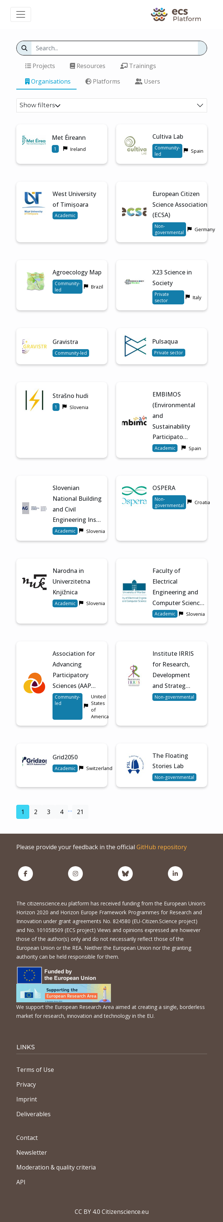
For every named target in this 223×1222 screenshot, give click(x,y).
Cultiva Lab (167, 136)
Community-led (167, 151)
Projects (40, 66)
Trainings (138, 66)
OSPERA (163, 488)
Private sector (162, 297)
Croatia (202, 502)
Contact (27, 1138)
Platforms (102, 81)
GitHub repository (161, 847)
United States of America (100, 706)
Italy (197, 297)
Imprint (26, 1099)
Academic (65, 215)
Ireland (78, 149)
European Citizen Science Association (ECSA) (179, 204)
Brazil (97, 286)
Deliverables (33, 1114)
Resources (87, 66)
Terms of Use (35, 1070)
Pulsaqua (165, 341)
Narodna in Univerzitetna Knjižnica (71, 581)
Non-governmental (169, 229)
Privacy (26, 1084)
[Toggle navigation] (20, 14)
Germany (205, 229)
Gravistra (65, 342)
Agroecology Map (77, 272)
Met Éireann (69, 138)
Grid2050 (65, 757)
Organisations (48, 81)
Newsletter (31, 1152)
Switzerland (99, 768)
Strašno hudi (70, 396)
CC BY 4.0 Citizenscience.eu (112, 1212)
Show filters (40, 105)
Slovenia (79, 407)
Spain (197, 151)
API (21, 1182)
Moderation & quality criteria (56, 1167)
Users (147, 81)
